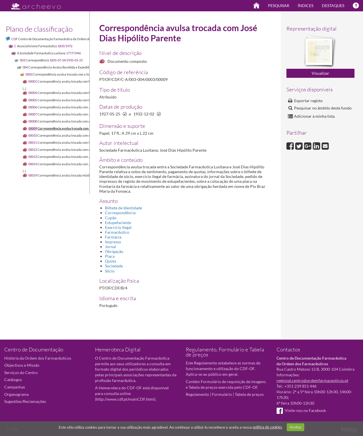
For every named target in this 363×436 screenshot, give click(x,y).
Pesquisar (278, 5)
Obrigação (114, 251)
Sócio (110, 271)
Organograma (16, 394)
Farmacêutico (117, 232)
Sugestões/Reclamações (25, 401)
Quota (110, 261)
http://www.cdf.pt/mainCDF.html (125, 399)
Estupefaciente (118, 222)
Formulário (222, 394)
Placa (110, 256)
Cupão (111, 217)
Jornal (110, 246)
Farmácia (113, 237)
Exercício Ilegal (118, 227)
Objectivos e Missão (21, 365)
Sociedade (114, 265)
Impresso (113, 241)
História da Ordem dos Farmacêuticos (37, 358)
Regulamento (197, 394)
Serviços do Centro (21, 372)
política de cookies (267, 427)
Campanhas (14, 387)
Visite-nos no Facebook (301, 410)
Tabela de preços (249, 394)
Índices (305, 5)
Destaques (333, 5)
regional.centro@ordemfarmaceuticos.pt (312, 380)
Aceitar (295, 427)
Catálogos (13, 379)
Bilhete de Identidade (123, 207)
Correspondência (120, 212)
